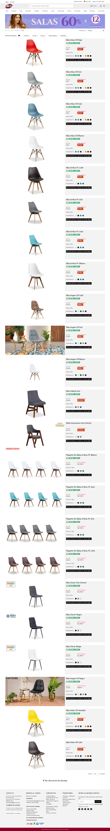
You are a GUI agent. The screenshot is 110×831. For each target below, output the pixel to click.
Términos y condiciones (69, 796)
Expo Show (65, 804)
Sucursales (88, 1)
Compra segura (30, 810)
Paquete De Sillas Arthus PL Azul (80, 487)
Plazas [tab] (42, 36)
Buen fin (65, 806)
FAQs (47, 811)
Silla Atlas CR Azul (74, 104)
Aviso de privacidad (31, 809)
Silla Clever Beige (73, 646)
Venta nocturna (67, 802)
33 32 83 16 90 (10, 797)
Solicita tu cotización (31, 796)
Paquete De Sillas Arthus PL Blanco (81, 455)
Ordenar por (82, 30)
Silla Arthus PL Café (74, 167)
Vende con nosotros (51, 813)
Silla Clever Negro (74, 614)
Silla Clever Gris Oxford (76, 582)
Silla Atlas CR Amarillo (76, 710)
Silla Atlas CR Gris (74, 72)
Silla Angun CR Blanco (75, 359)
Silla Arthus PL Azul (74, 231)
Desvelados (66, 801)
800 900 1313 (9, 801)
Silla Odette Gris (73, 391)
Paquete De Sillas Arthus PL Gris (80, 519)
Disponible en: (70, 56)
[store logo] (9, 6)
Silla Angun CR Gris (74, 327)
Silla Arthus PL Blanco (75, 263)
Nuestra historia (50, 808)
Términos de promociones (33, 815)
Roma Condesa (14, 30)
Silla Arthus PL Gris (74, 199)
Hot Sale (65, 797)
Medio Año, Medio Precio (69, 799)
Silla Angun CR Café (74, 295)
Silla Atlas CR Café (74, 742)
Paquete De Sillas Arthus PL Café (80, 551)
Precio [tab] (26, 36)
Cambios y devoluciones (32, 802)
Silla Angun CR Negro (75, 678)
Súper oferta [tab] (52, 36)
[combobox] (51, 6)
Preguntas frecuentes (31, 812)
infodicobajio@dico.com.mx (13, 802)
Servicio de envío (30, 814)
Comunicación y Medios (52, 806)
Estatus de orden (78, 1)
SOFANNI (12, 2)
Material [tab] (63, 36)
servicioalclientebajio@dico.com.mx (35, 801)
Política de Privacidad (99, 804)
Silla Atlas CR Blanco (75, 136)
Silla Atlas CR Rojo (74, 40)
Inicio (6, 30)
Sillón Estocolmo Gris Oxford (78, 423)
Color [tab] (34, 36)
